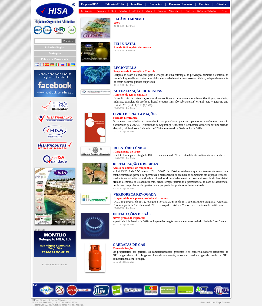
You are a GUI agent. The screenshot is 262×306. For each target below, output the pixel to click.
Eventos (204, 4)
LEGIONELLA (125, 68)
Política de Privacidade (55, 59)
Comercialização (123, 248)
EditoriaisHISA (114, 4)
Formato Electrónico (125, 118)
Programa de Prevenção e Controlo (135, 71)
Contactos (155, 4)
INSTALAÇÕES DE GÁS (132, 214)
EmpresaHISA (90, 4)
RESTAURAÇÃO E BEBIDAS (135, 164)
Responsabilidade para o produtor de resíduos (141, 198)
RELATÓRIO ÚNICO (130, 148)
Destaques (55, 53)
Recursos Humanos (180, 4)
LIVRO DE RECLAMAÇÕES (135, 114)
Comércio (101, 11)
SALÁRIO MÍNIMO (129, 19)
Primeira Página (54, 47)
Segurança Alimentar (168, 11)
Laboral (149, 11)
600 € (117, 22)
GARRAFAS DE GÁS (129, 244)
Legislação (86, 11)
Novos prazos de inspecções (129, 218)
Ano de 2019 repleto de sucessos (132, 47)
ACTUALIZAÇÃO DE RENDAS (138, 91)
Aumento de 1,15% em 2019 (130, 94)
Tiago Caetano (222, 302)
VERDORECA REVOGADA (135, 194)
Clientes (221, 4)
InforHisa (137, 4)
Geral (224, 11)
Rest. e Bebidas (119, 11)
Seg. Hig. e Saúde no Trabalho (201, 11)
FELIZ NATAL (125, 44)
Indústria (136, 11)
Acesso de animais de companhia (132, 168)
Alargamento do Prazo (127, 151)
